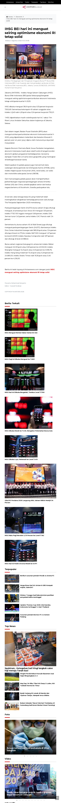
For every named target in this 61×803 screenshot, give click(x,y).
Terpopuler (34, 2)
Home (9, 17)
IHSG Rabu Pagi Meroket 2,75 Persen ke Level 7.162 (24, 535)
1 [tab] (24, 756)
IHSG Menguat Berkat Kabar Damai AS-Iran (21, 333)
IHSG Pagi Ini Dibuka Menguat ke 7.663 (20, 359)
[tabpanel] (30, 737)
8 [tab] (38, 800)
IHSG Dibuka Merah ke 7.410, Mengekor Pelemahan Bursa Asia (28, 431)
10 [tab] (44, 800)
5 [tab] (37, 756)
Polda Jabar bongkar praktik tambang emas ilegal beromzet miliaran (29, 793)
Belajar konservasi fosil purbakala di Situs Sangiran (28, 749)
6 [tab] (32, 800)
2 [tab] (27, 756)
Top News (43, 2)
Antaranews (10, 2)
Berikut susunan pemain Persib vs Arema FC (37, 576)
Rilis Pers (51, 2)
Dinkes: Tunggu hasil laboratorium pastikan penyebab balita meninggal (37, 596)
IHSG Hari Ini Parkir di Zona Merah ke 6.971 (21, 564)
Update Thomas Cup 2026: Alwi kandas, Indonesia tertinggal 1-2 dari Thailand (35, 606)
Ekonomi (19, 17)
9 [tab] (41, 800)
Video (8, 759)
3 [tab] (30, 756)
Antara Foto (19, 2)
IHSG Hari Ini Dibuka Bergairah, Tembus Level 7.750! (24, 392)
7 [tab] (35, 800)
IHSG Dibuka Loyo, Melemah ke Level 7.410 (21, 459)
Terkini (27, 2)
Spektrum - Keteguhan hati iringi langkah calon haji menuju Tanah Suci (29, 669)
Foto (7, 714)
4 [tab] (34, 756)
